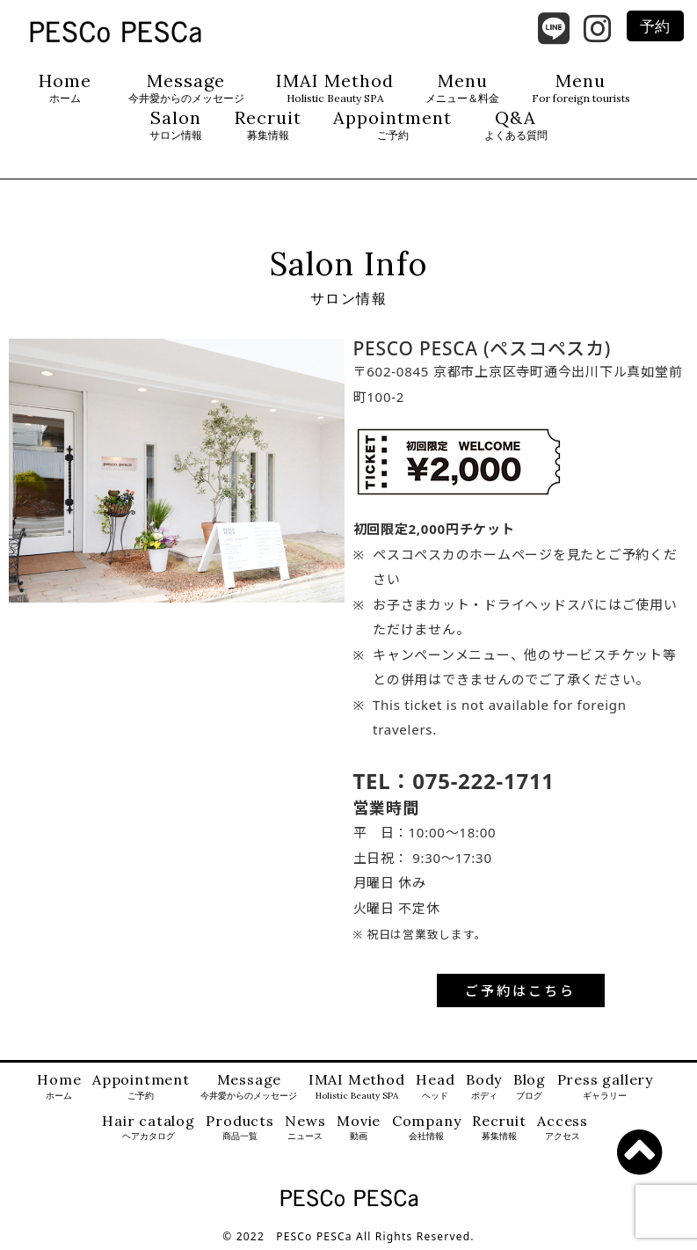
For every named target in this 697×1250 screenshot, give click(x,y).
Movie (359, 1128)
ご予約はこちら (520, 990)
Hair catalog (148, 1128)
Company (426, 1128)
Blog (529, 1087)
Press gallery (605, 1087)
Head (435, 1087)
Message (186, 88)
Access (562, 1128)
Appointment (392, 125)
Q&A (516, 125)
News (305, 1128)
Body (484, 1087)
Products (239, 1128)
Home (65, 88)
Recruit (268, 125)
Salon (175, 125)
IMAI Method (335, 88)
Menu (462, 88)
